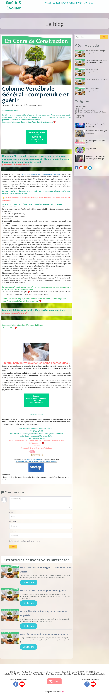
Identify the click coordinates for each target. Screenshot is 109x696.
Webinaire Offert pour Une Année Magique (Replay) (90, 158)
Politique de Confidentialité (70, 672)
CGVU (82, 672)
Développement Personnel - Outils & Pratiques (90, 112)
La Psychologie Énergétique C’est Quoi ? (90, 125)
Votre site (12, 531)
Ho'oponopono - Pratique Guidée (90, 142)
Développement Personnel (84, 110)
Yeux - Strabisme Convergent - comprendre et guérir (91, 62)
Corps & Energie (80, 108)
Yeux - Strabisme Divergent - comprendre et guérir (91, 53)
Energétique (79, 116)
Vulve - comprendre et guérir (91, 81)
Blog (79, 2)
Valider (13, 547)
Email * (11, 512)
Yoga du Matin (85, 150)
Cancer (56, 2)
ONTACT (88, 672)
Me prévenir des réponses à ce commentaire (25, 541)
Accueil (48, 2)
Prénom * (12, 522)
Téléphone (95, 672)
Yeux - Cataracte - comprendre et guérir (43, 590)
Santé (77, 118)
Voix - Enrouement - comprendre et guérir (44, 633)
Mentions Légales (54, 672)
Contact (88, 2)
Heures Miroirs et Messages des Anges (91, 133)
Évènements (68, 2)
